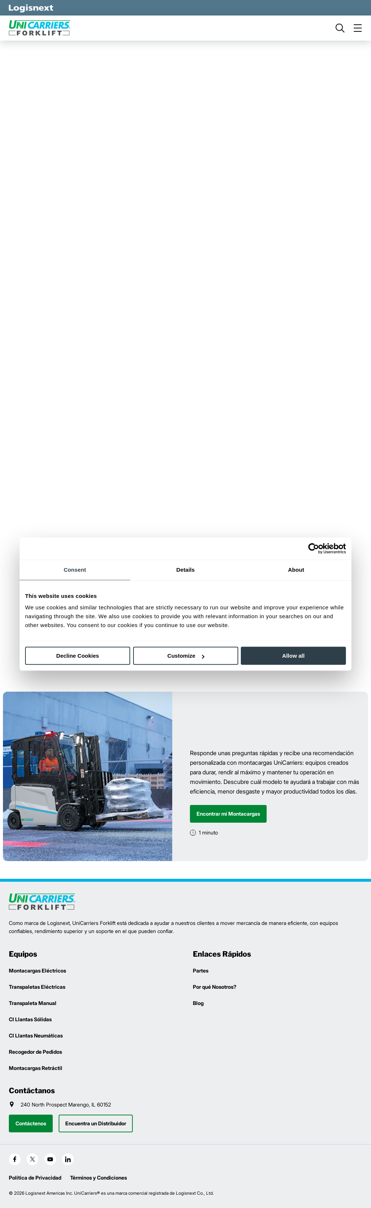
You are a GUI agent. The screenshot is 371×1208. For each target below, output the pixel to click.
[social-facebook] (15, 1159)
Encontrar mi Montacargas (228, 814)
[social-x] (32, 1159)
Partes (200, 970)
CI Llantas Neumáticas (36, 1035)
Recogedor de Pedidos (35, 1052)
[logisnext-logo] (42, 902)
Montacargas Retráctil (35, 1068)
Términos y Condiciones (98, 1177)
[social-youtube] (50, 1159)
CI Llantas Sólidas (30, 1019)
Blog (198, 1003)
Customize (185, 656)
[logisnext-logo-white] (31, 8)
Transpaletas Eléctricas (37, 987)
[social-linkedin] (68, 1159)
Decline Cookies (77, 656)
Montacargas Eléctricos (37, 970)
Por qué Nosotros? (214, 987)
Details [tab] (185, 570)
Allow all (293, 656)
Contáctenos (30, 1123)
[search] (340, 28)
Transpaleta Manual (32, 1003)
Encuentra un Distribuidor (95, 1123)
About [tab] (296, 570)
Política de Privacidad (35, 1177)
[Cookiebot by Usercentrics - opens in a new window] (313, 548)
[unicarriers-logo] (42, 28)
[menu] (357, 28)
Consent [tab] (75, 570)
